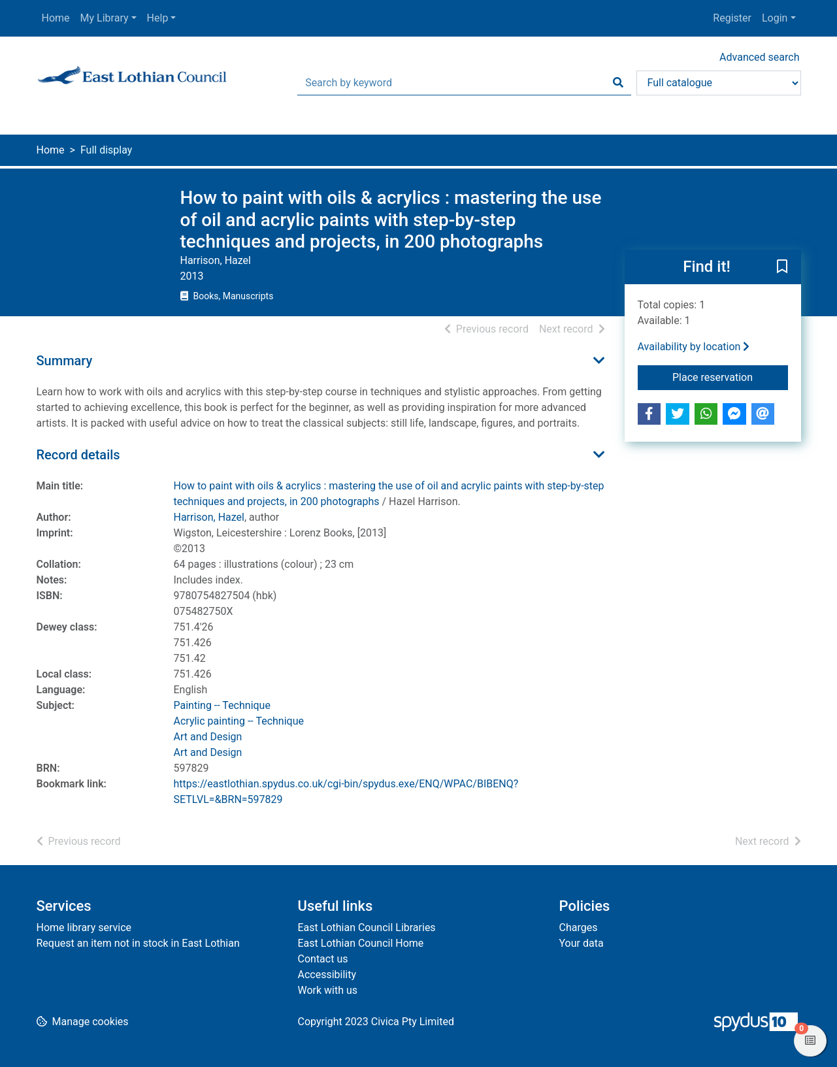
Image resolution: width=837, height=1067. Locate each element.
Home (56, 18)
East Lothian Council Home (361, 943)
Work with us (328, 990)
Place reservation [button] (730, 376)
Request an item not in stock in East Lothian (138, 943)
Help (158, 18)
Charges (578, 927)
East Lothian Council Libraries (367, 927)
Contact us (323, 959)
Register (732, 18)
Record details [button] (78, 455)
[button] (782, 267)
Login (774, 18)
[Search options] (718, 83)
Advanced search (759, 57)
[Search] (618, 83)
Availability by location (694, 346)
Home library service (84, 927)
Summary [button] (65, 361)
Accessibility (327, 974)
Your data (581, 943)
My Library (104, 18)
